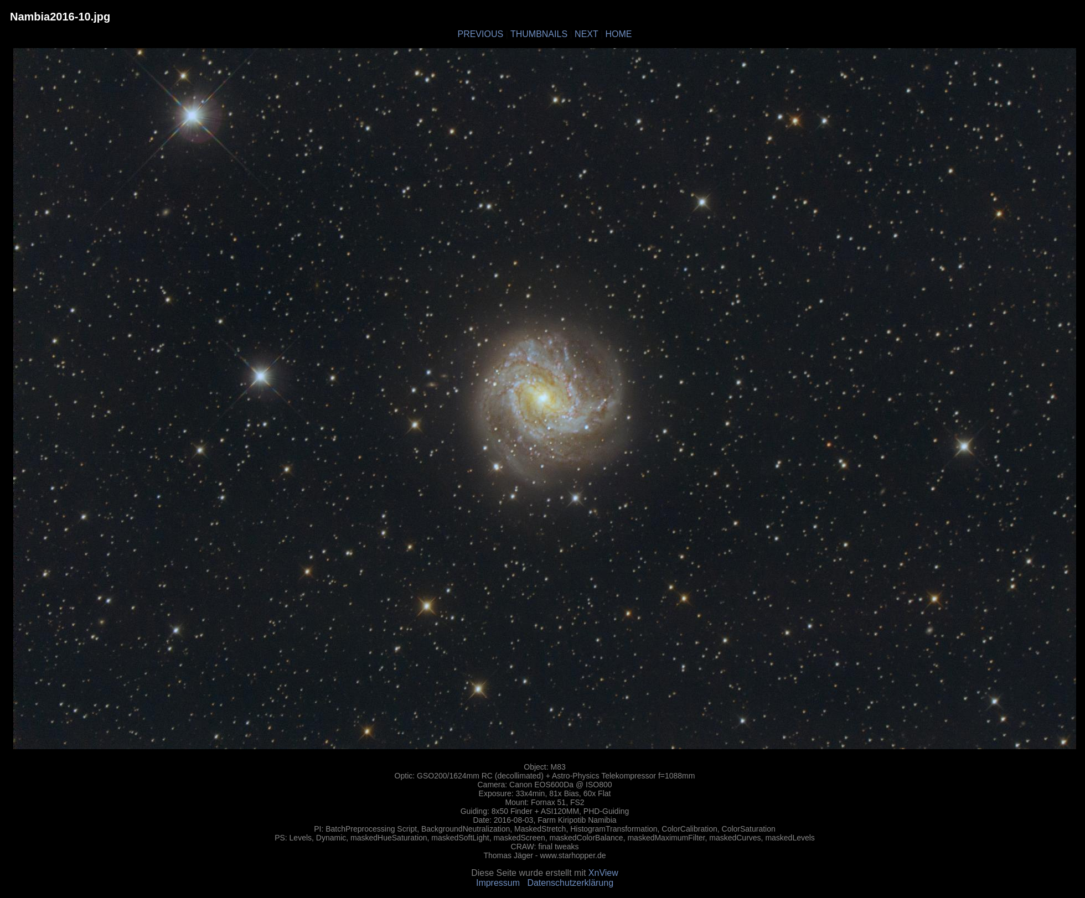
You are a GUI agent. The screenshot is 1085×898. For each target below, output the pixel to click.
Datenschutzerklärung (570, 882)
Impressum (498, 882)
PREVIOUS (480, 34)
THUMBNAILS (538, 34)
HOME (619, 34)
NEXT (586, 34)
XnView (603, 873)
